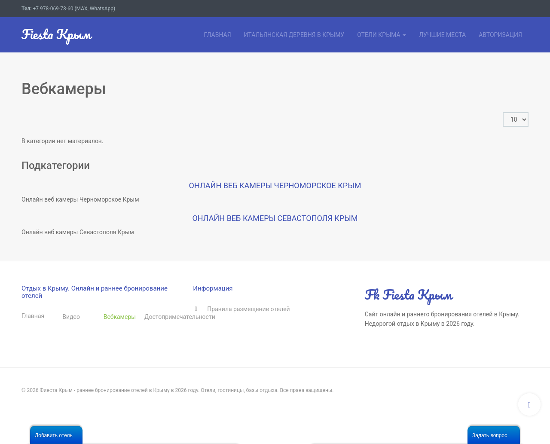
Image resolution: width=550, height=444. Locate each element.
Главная (217, 34)
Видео (71, 316)
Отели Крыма (381, 34)
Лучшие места (442, 34)
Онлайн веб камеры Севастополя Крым (275, 218)
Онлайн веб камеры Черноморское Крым (275, 185)
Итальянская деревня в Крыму (294, 34)
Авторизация (500, 34)
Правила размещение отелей (248, 309)
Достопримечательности (164, 316)
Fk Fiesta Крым (408, 295)
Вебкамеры (120, 316)
